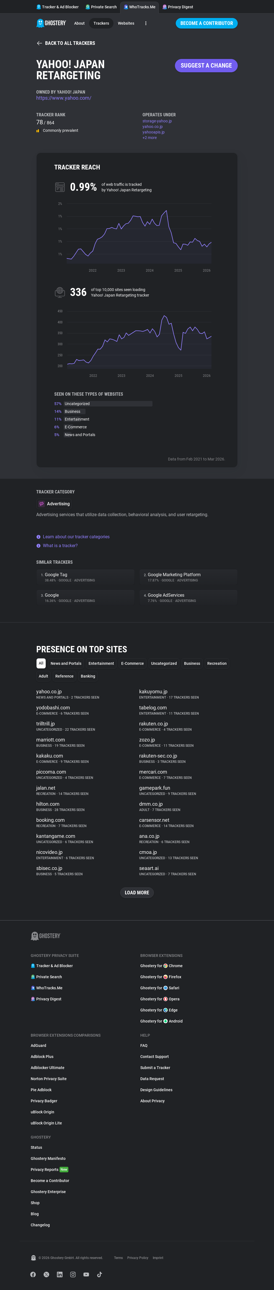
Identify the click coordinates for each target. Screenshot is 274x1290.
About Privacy (152, 1101)
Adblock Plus (42, 1056)
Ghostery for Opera (160, 999)
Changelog (40, 1225)
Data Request (152, 1079)
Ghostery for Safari (159, 988)
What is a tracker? (57, 545)
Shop (35, 1203)
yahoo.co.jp (153, 126)
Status (36, 1147)
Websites (126, 23)
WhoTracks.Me (139, 6)
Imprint (158, 1258)
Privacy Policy (137, 1258)
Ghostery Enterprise (48, 1191)
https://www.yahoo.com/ (63, 98)
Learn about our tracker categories (73, 536)
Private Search (101, 6)
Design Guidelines (156, 1090)
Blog (35, 1214)
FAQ (144, 1045)
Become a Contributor (206, 23)
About (79, 23)
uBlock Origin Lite (46, 1123)
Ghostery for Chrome (161, 966)
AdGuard (38, 1045)
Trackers (101, 23)
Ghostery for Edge (159, 1010)
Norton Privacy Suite (49, 1079)
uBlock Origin (42, 1112)
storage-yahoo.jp (157, 121)
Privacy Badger (44, 1101)
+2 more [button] (150, 137)
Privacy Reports (49, 1169)
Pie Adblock (41, 1090)
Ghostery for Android (161, 1021)
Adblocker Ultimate (47, 1067)
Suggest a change (206, 65)
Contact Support (154, 1056)
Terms (118, 1258)
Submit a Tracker (155, 1067)
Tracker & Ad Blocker (57, 6)
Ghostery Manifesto (48, 1158)
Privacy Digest (177, 6)
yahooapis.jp (154, 132)
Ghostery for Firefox (160, 977)
